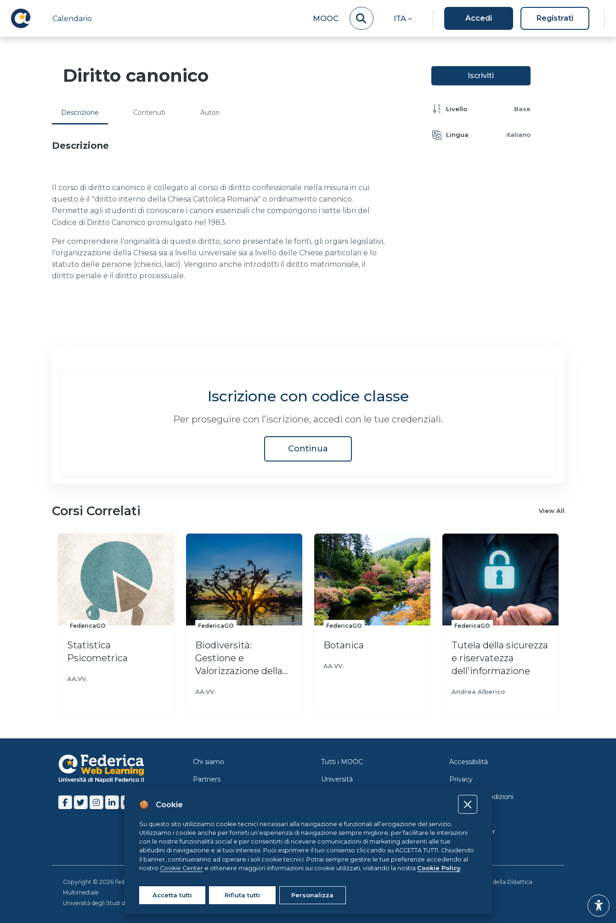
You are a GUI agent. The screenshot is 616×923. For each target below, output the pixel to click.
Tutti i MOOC (342, 762)
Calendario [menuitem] (72, 18)
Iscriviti (481, 75)
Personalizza (312, 895)
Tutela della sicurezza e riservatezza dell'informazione (500, 658)
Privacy (461, 779)
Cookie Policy (470, 814)
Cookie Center (472, 831)
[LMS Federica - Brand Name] (20, 18)
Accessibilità (468, 762)
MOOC (326, 18)
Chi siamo (208, 762)
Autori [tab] (210, 112)
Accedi (478, 18)
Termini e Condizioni (481, 797)
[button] (402, 18)
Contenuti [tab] (149, 112)
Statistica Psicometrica (97, 652)
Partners (206, 779)
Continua (308, 449)
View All (552, 511)
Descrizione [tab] (80, 112)
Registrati (555, 18)
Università (337, 779)
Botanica (343, 645)
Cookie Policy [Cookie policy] (438, 868)
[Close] (467, 804)
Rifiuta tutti (242, 895)
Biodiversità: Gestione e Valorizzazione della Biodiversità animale (241, 658)
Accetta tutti (172, 895)
